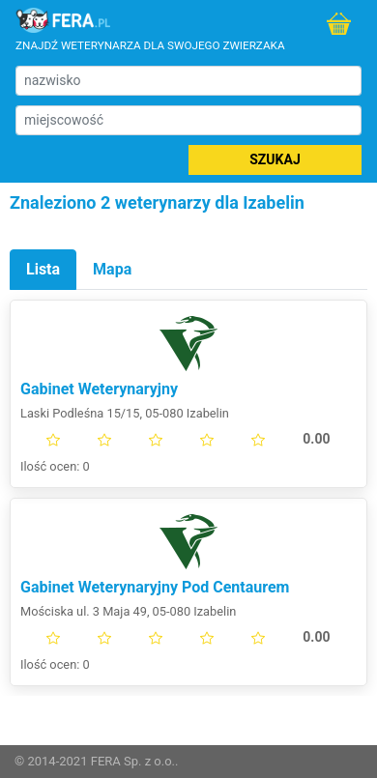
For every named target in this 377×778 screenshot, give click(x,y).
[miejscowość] (188, 120)
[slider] (188, 439)
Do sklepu (339, 23)
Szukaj (274, 159)
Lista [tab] (43, 269)
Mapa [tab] (112, 269)
